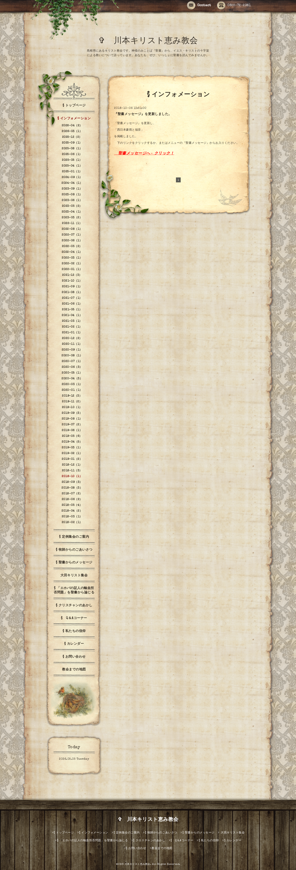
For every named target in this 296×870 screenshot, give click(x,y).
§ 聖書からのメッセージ (74, 562)
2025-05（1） (72, 160)
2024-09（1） (72, 177)
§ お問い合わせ (74, 657)
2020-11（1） (72, 344)
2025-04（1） (72, 166)
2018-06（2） (72, 499)
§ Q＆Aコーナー (74, 618)
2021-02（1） (72, 327)
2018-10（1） (72, 476)
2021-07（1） (72, 298)
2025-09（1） (72, 143)
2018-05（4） (72, 505)
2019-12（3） (72, 396)
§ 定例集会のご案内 (74, 537)
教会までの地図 (74, 669)
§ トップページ (74, 105)
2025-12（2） (72, 137)
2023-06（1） (72, 200)
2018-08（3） (71, 488)
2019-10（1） (72, 407)
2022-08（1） (72, 229)
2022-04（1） (72, 252)
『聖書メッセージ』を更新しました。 (143, 114)
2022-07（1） (72, 235)
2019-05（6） (72, 436)
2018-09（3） (72, 482)
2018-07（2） (72, 493)
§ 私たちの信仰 (74, 631)
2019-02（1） (72, 453)
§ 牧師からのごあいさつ (74, 550)
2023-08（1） (72, 194)
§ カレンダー (74, 644)
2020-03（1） (72, 384)
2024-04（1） (71, 183)
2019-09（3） (72, 413)
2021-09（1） (72, 286)
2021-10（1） (72, 281)
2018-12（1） (72, 465)
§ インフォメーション (74, 118)
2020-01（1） (72, 390)
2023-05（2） (72, 206)
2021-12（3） (72, 275)
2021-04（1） (72, 315)
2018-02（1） (72, 522)
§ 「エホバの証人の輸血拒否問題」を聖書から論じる (74, 590)
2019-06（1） (72, 430)
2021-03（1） (72, 321)
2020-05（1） (72, 373)
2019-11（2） (72, 401)
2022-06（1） (72, 240)
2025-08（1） (72, 148)
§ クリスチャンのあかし (74, 605)
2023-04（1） (72, 212)
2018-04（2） (71, 511)
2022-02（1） (72, 263)
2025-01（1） (72, 171)
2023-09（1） (72, 189)
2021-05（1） (72, 309)
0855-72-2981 (234, 5)
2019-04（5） (72, 442)
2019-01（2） (72, 459)
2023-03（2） (72, 217)
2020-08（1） (71, 355)
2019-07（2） (72, 424)
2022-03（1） (72, 258)
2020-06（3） (72, 367)
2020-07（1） (72, 361)
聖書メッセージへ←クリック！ (146, 154)
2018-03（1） (72, 516)
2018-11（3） (72, 470)
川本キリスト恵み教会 (137, 864)
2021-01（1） (72, 332)
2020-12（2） (72, 338)
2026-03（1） (72, 131)
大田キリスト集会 (74, 575)
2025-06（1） (72, 154)
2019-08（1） (72, 419)
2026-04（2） (72, 125)
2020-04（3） (71, 378)
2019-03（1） (72, 447)
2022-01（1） (72, 269)
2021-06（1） (72, 304)
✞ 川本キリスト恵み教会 (152, 41)
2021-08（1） (72, 292)
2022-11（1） (72, 223)
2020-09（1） (72, 350)
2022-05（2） (72, 246)
